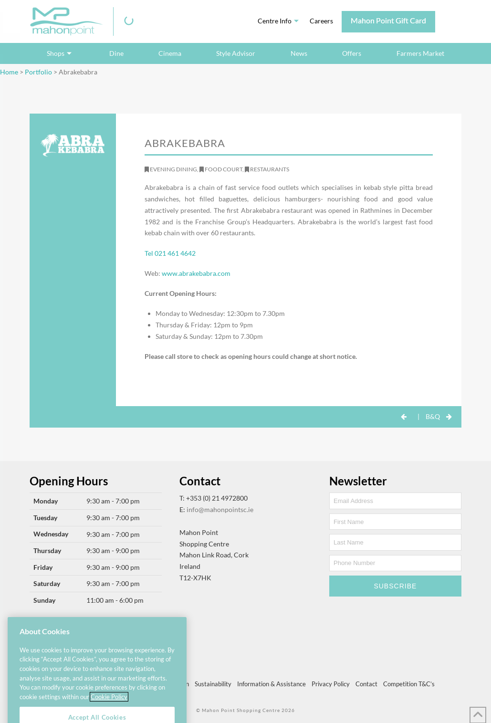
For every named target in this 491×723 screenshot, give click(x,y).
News (299, 53)
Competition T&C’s (409, 684)
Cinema (169, 53)
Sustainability (213, 684)
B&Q (433, 416)
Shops (55, 53)
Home (9, 72)
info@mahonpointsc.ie (220, 509)
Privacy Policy (331, 684)
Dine (116, 53)
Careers (321, 21)
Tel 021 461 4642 (170, 253)
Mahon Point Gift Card (388, 20)
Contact (366, 684)
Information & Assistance (271, 684)
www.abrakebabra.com (196, 273)
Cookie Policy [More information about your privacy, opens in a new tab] (109, 707)
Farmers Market (420, 53)
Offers (351, 53)
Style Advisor (235, 53)
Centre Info (275, 21)
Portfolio (38, 72)
